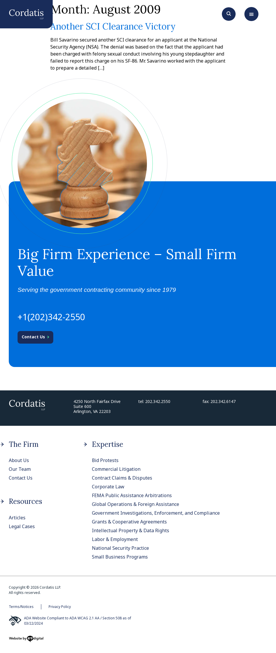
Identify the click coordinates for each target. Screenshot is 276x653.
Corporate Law (108, 486)
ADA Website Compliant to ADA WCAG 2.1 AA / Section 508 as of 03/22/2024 (70, 621)
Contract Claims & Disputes (122, 478)
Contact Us (20, 478)
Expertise (107, 444)
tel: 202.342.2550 (154, 401)
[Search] (229, 13)
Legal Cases (22, 526)
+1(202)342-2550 (51, 317)
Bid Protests (105, 460)
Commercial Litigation (116, 469)
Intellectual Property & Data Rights (130, 530)
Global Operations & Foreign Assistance (135, 504)
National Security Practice (120, 548)
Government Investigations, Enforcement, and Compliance (156, 513)
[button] (251, 14)
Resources (25, 501)
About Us (19, 460)
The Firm (24, 444)
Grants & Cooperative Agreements (129, 521)
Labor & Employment (115, 539)
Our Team (20, 469)
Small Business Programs (120, 557)
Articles (17, 517)
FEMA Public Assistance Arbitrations (132, 495)
